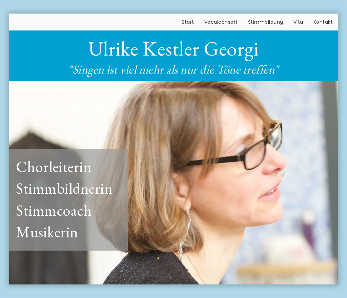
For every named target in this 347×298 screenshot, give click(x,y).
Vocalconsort (221, 22)
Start (188, 22)
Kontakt (323, 22)
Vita (298, 22)
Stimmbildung (265, 22)
